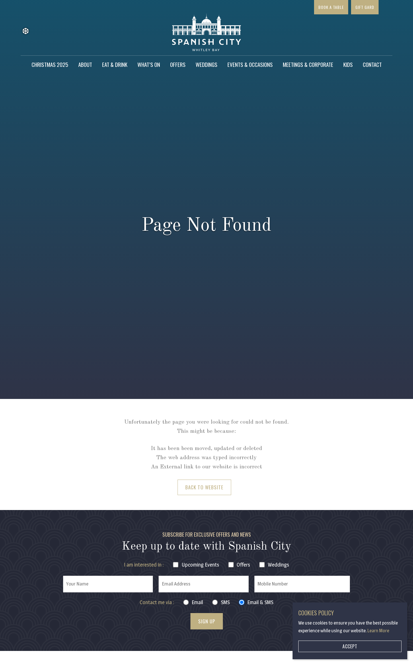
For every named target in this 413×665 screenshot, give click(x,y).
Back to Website (204, 487)
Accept (349, 646)
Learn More (378, 630)
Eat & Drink (114, 64)
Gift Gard (364, 7)
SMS (225, 602)
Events (200, 565)
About (85, 64)
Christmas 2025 (50, 64)
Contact (372, 64)
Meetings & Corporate (308, 64)
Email (197, 602)
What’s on (148, 64)
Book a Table (331, 7)
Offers (178, 64)
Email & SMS (260, 602)
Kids (348, 64)
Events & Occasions (250, 64)
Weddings (206, 64)
